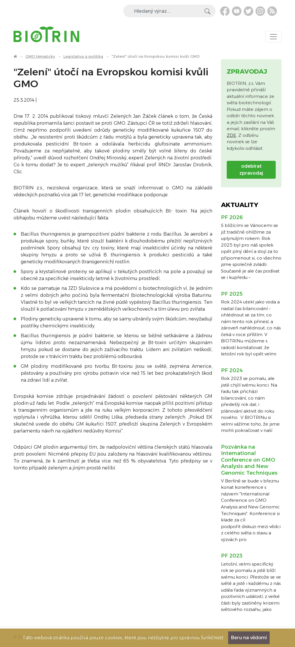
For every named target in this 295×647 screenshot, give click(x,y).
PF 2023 (232, 556)
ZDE (231, 135)
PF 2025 (232, 294)
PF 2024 (232, 370)
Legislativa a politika (83, 56)
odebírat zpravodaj (251, 169)
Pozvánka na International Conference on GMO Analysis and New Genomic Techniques (249, 460)
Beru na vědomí (249, 637)
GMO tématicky (40, 56)
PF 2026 (232, 217)
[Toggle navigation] (273, 36)
